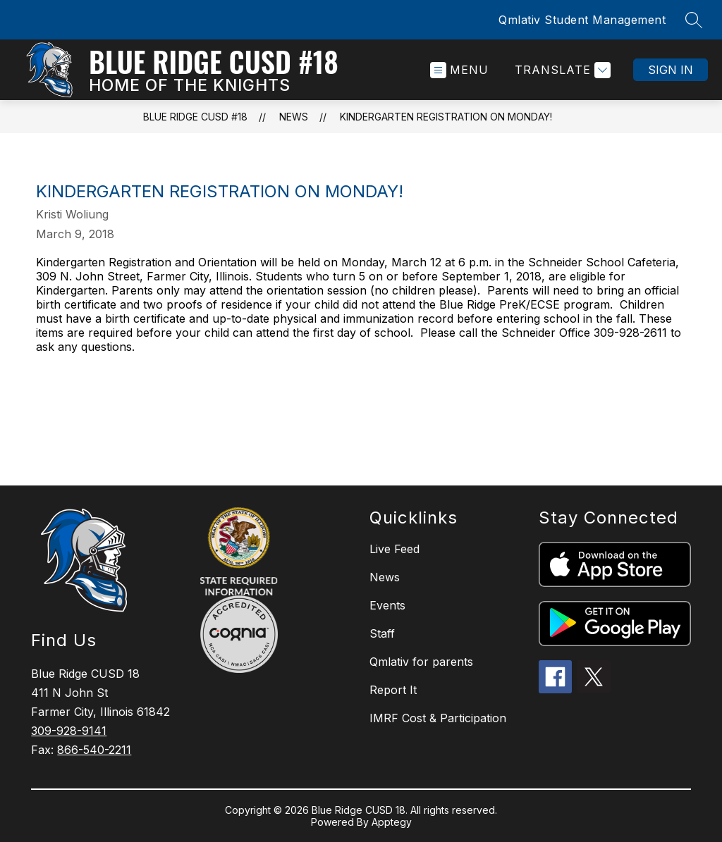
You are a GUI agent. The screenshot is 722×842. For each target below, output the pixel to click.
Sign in (670, 70)
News (293, 117)
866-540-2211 (94, 750)
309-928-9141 (68, 731)
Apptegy (392, 822)
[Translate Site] (561, 70)
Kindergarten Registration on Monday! (446, 117)
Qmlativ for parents (421, 662)
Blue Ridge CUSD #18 (195, 117)
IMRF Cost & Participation (437, 718)
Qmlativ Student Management (582, 20)
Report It (393, 690)
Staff (382, 633)
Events (387, 605)
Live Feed (394, 549)
